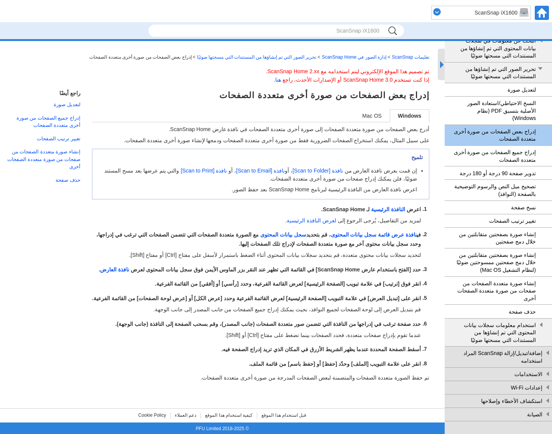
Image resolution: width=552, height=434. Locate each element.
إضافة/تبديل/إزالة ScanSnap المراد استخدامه (502, 357)
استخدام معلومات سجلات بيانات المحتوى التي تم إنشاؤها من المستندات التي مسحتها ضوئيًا (500, 332)
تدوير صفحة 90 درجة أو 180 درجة (498, 173)
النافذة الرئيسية (388, 209)
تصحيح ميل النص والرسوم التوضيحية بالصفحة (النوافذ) (495, 190)
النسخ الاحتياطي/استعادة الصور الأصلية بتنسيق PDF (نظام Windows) (501, 110)
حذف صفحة (522, 312)
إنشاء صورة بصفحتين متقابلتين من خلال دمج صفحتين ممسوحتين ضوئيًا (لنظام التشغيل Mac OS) (496, 262)
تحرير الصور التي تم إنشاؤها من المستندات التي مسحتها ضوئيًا (500, 73)
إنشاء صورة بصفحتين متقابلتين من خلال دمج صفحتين (497, 238)
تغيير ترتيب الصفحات (512, 221)
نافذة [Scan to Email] (260, 171)
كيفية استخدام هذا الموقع (229, 415)
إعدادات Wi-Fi (526, 388)
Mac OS (372, 116)
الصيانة (534, 414)
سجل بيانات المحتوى (283, 235)
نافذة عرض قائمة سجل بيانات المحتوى (374, 235)
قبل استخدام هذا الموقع (283, 415)
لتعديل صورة (522, 90)
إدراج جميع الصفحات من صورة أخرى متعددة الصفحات (495, 156)
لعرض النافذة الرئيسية (311, 220)
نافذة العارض (114, 269)
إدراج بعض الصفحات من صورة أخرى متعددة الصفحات (495, 135)
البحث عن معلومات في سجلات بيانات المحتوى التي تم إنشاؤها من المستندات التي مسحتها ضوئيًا (498, 48)
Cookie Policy (152, 415)
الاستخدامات (528, 374)
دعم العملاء (185, 415)
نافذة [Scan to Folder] (317, 171)
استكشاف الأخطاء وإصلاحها (511, 401)
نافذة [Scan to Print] (204, 171)
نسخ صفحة (523, 207)
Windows (409, 116)
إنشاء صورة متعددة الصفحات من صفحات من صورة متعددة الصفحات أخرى (496, 290)
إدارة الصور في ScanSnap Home (354, 57)
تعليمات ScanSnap (410, 57)
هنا (278, 80)
